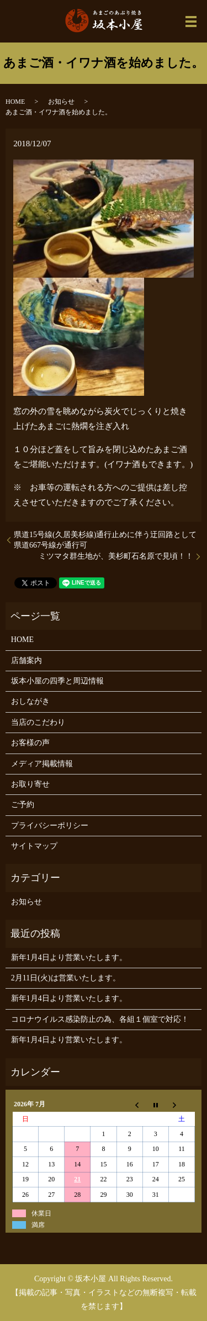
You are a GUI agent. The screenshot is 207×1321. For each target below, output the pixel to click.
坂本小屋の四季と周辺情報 (57, 681)
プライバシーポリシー (49, 825)
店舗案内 (26, 660)
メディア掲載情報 (42, 764)
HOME (15, 101)
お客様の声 (30, 743)
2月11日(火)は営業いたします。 (65, 978)
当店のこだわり (38, 722)
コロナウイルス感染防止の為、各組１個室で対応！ (100, 1019)
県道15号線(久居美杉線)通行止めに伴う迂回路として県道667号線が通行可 (105, 540)
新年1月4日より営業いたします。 (69, 957)
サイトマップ (34, 846)
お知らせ (61, 101)
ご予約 (22, 804)
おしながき (30, 701)
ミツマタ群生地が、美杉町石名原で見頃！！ (116, 556)
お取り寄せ (30, 784)
